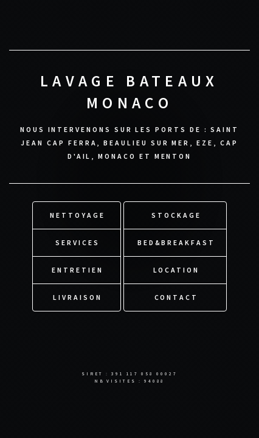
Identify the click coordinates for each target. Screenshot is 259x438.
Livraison (77, 297)
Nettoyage (77, 215)
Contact (176, 297)
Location (176, 269)
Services (77, 242)
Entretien (77, 269)
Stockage (176, 215)
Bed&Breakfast (176, 242)
